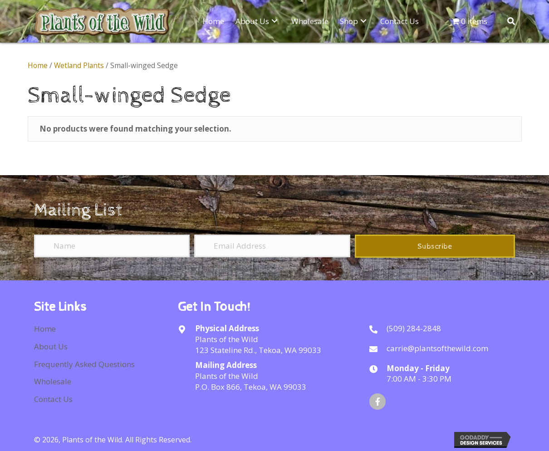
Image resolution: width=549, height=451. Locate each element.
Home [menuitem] (45, 329)
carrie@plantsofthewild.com (437, 348)
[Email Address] (272, 246)
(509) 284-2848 (414, 328)
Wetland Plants (79, 65)
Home (38, 65)
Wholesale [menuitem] (52, 381)
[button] (274, 20)
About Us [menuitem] (51, 346)
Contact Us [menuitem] (53, 399)
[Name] (112, 246)
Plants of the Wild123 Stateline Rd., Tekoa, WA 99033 (258, 344)
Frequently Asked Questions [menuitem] (84, 364)
